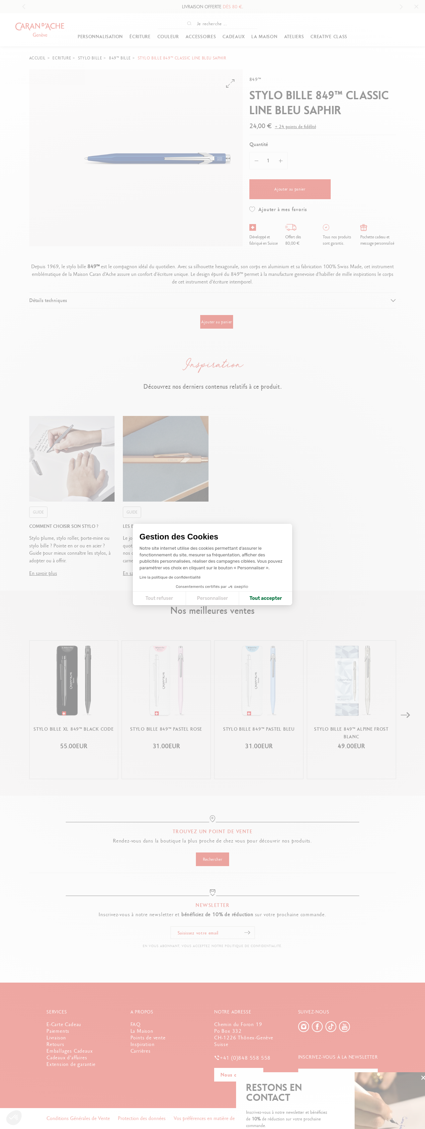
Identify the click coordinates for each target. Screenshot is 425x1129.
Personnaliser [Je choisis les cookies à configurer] (212, 598)
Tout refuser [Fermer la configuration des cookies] (159, 598)
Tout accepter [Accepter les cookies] (265, 598)
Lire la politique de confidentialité (170, 577)
